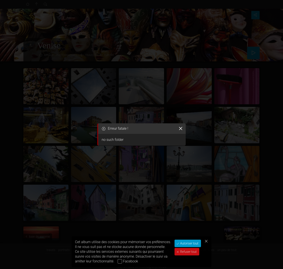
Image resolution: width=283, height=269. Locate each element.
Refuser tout (188, 251)
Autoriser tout (188, 243)
